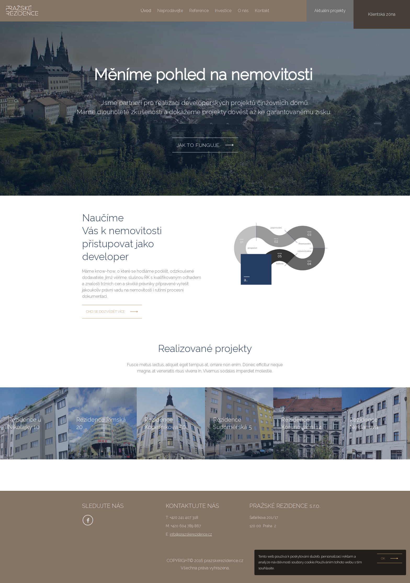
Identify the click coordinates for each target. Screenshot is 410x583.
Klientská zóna (388, 10)
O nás (243, 11)
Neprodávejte (170, 11)
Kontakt (262, 11)
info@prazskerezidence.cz (191, 534)
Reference (199, 11)
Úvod (146, 11)
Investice (223, 11)
